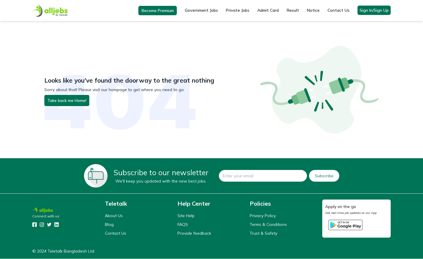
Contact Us (339, 10)
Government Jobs (201, 10)
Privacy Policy (263, 216)
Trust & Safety (263, 233)
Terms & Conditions (268, 224)
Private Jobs (237, 10)
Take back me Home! (66, 100)
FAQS (182, 224)
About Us (114, 216)
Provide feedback (194, 233)
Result (293, 10)
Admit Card (268, 10)
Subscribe (324, 176)
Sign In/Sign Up (374, 10)
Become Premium (158, 10)
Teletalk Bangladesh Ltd (71, 251)
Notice (313, 10)
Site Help (185, 216)
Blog (109, 224)
